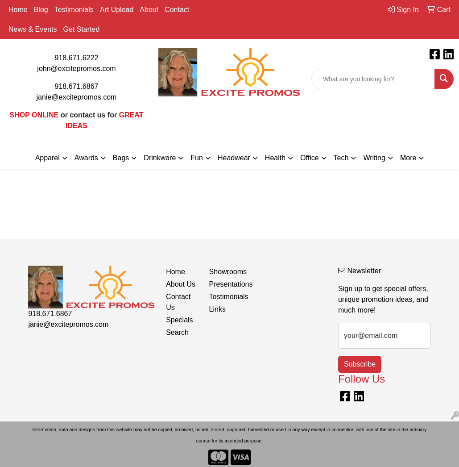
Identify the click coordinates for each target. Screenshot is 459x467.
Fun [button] (196, 158)
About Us (180, 284)
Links (217, 309)
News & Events (32, 29)
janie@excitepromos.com (77, 97)
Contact (177, 9)
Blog (41, 9)
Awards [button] (86, 158)
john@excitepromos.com (76, 68)
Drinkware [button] (160, 158)
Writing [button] (374, 158)
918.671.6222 (77, 58)
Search (177, 332)
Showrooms (225, 271)
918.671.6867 (77, 86)
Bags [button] (121, 158)
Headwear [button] (234, 158)
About (149, 9)
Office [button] (309, 158)
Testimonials (74, 9)
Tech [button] (341, 158)
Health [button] (275, 158)
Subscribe (360, 364)
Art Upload (117, 9)
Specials (179, 320)
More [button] (408, 158)
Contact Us (178, 302)
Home (18, 9)
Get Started (81, 29)
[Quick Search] (373, 79)
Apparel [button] (47, 158)
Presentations (225, 284)
